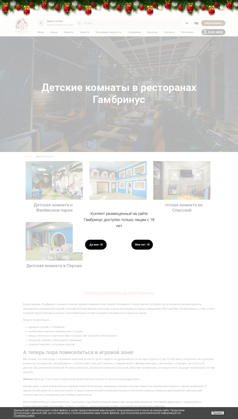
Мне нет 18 (142, 244)
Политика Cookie (24, 415)
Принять (218, 413)
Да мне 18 (95, 244)
